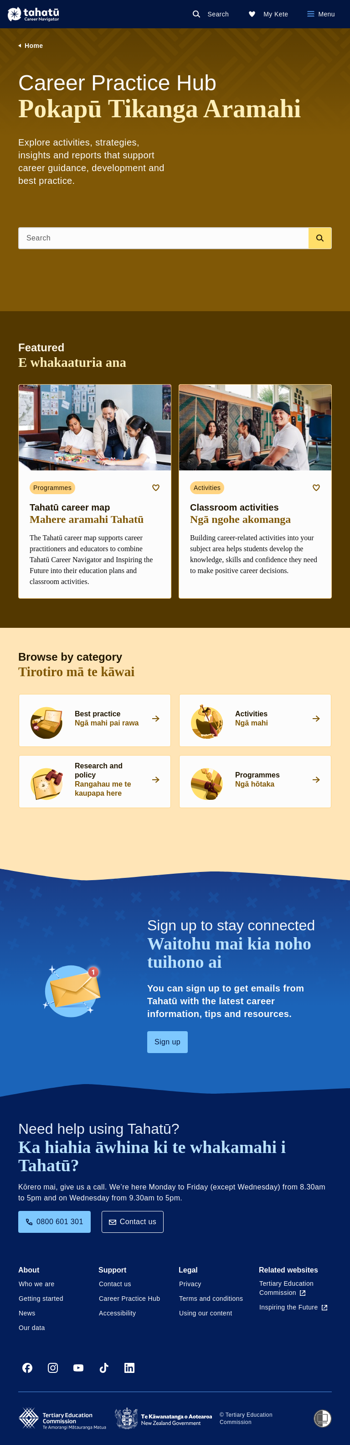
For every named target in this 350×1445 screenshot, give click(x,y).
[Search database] (320, 238)
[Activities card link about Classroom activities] (255, 491)
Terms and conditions (211, 1298)
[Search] (212, 14)
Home (34, 45)
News (27, 1313)
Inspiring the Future (293, 1307)
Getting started (41, 1298)
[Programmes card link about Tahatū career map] (95, 491)
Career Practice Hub (129, 1298)
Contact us (132, 1222)
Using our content (205, 1313)
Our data (32, 1327)
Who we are (37, 1284)
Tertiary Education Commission (286, 1288)
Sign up (167, 1042)
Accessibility (117, 1313)
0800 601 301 (54, 1222)
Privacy (190, 1284)
